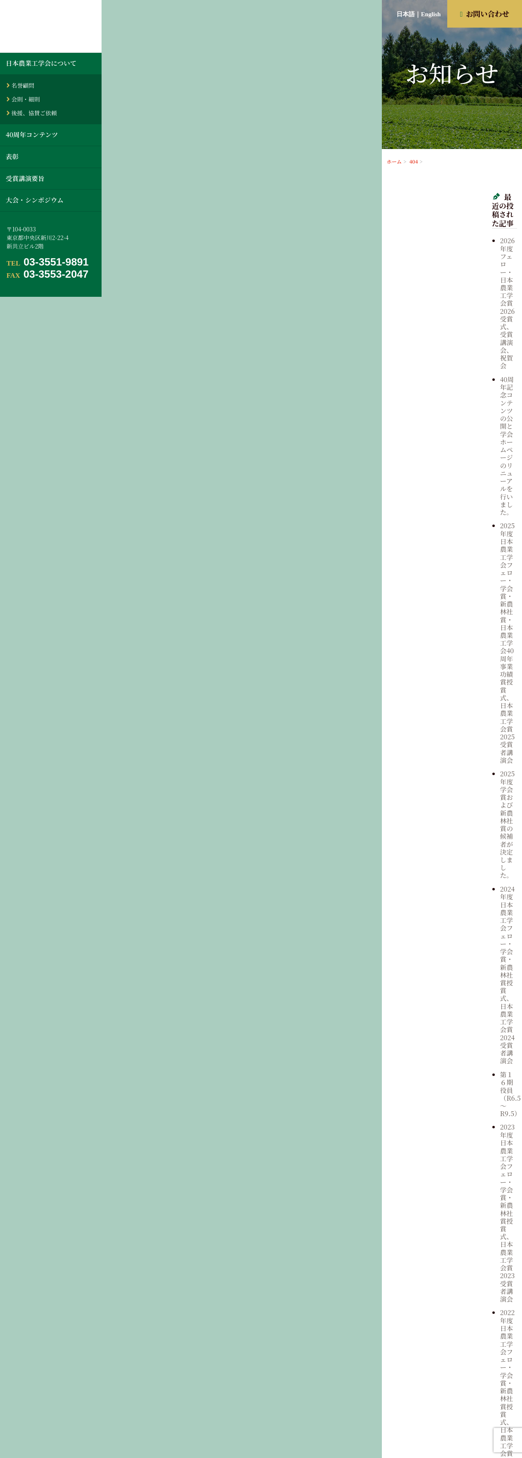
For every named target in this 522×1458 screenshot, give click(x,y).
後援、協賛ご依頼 (34, 113)
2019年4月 (445, 784)
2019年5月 (445, 774)
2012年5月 (445, 868)
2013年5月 (445, 857)
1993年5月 (445, 1076)
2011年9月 (445, 878)
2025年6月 (446, 669)
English (431, 14)
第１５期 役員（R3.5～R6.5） (464, 526)
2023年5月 (446, 722)
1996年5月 (445, 1045)
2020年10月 (447, 763)
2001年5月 (445, 993)
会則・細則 (25, 99)
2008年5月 (446, 920)
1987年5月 (445, 1139)
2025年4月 (446, 690)
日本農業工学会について (41, 63)
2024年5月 (446, 701)
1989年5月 (445, 1118)
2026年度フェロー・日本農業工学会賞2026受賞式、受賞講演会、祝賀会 (470, 222)
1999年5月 (445, 1014)
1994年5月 (445, 1066)
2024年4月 (446, 711)
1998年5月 (445, 1024)
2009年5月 (446, 909)
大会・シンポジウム (34, 200)
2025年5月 (446, 680)
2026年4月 (446, 659)
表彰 (12, 156)
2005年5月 (446, 951)
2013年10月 (447, 847)
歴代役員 (443, 601)
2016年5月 (445, 816)
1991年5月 (445, 1097)
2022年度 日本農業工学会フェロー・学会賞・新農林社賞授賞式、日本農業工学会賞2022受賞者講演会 (473, 458)
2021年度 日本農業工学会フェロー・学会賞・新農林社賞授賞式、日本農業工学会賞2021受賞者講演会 (473, 496)
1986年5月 (445, 1149)
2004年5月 (446, 962)
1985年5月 (445, 1160)
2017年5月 (445, 805)
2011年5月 (445, 889)
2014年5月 (445, 836)
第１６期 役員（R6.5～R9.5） (464, 391)
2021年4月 (445, 753)
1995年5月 (445, 1056)
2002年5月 (446, 982)
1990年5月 (445, 1108)
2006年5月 (446, 941)
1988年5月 (445, 1129)
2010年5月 (445, 899)
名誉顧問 (22, 85)
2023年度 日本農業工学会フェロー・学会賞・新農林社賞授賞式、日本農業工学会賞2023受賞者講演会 (473, 420)
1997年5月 (445, 1035)
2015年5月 (445, 826)
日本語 (405, 14)
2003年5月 (446, 972)
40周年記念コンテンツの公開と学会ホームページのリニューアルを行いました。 (473, 252)
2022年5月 (446, 732)
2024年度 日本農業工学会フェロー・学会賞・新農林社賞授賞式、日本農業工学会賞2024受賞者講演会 (473, 361)
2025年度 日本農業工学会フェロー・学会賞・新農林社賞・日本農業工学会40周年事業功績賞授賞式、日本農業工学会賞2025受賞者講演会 (473, 290)
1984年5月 (445, 1170)
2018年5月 (445, 795)
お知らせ (443, 574)
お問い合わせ (484, 14)
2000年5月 (446, 1004)
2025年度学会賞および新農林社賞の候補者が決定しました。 (473, 327)
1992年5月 (445, 1087)
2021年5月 (445, 742)
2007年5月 (446, 930)
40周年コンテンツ (32, 134)
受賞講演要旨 (25, 178)
